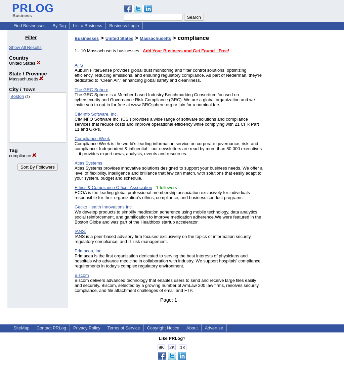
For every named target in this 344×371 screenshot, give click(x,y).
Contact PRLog (51, 327)
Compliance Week (92, 138)
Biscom (82, 275)
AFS (79, 65)
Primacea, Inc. (88, 250)
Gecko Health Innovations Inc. (104, 206)
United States (25, 63)
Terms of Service (124, 327)
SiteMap (21, 327)
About (192, 327)
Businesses (87, 38)
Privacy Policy (86, 327)
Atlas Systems (88, 163)
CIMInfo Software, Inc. (96, 114)
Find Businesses (29, 25)
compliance (22, 155)
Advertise (214, 327)
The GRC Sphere (91, 89)
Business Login (124, 25)
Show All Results (25, 47)
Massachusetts (26, 78)
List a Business (87, 25)
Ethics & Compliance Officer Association (113, 187)
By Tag (59, 25)
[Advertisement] (302, 135)
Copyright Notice (163, 327)
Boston (17, 96)
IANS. (80, 231)
